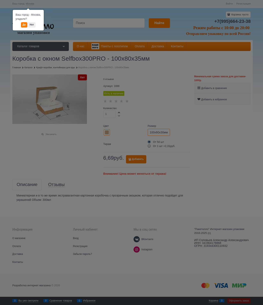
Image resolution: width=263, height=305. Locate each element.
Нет (32, 24)
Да (24, 24)
